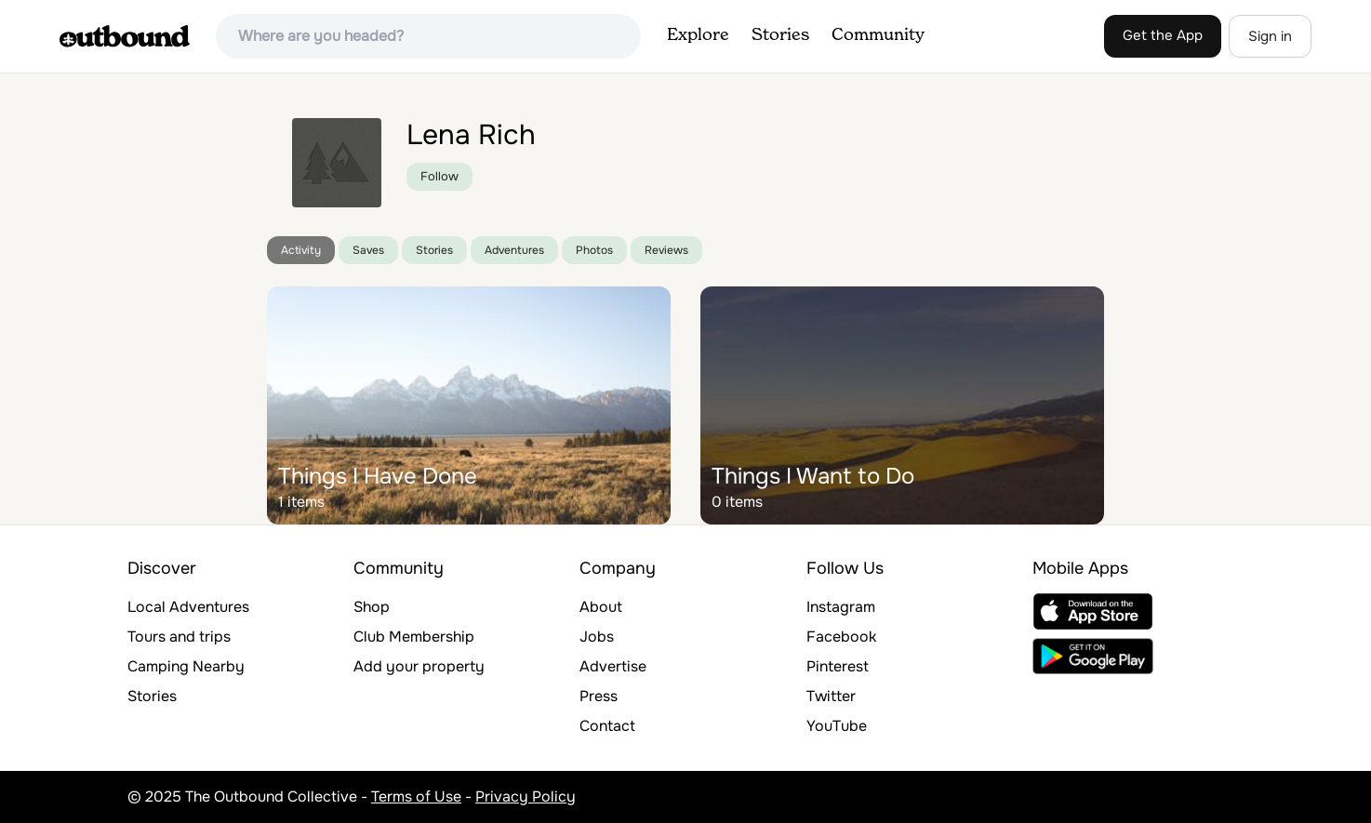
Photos (594, 250)
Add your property (419, 666)
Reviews (666, 250)
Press (598, 696)
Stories (780, 35)
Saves (368, 250)
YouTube (836, 726)
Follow (439, 176)
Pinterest (837, 666)
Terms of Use (416, 796)
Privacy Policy (525, 796)
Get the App (1163, 35)
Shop (371, 607)
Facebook (841, 636)
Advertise (612, 666)
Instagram (840, 607)
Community (878, 35)
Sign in (1270, 36)
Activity (301, 250)
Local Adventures (188, 607)
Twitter (831, 696)
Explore (698, 35)
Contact (607, 726)
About (600, 607)
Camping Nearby (186, 666)
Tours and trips (179, 636)
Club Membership (413, 636)
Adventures (514, 250)
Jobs (596, 636)
